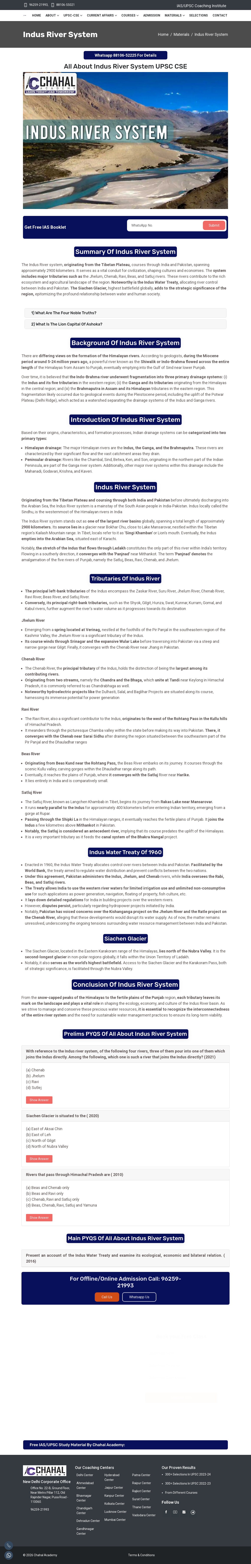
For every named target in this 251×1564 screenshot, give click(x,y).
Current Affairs (100, 15)
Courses (128, 15)
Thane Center (141, 1507)
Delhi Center (85, 1475)
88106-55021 (65, 5)
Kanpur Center (114, 1495)
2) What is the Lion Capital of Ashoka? (66, 324)
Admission (151, 15)
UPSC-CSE (71, 15)
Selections (198, 15)
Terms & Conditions (141, 1555)
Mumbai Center (115, 1519)
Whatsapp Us (139, 1301)
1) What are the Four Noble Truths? (63, 313)
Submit (214, 225)
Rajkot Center (141, 1491)
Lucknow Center (115, 1511)
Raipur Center (141, 1483)
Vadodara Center (144, 1515)
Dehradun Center (88, 1521)
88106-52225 (124, 55)
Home (36, 15)
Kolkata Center (114, 1503)
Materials (173, 15)
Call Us (107, 1301)
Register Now (181, 1398)
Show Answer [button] (39, 1100)
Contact (220, 15)
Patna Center (141, 1475)
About (51, 15)
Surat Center (141, 1499)
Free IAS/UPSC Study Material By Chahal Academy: (77, 1444)
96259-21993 (38, 5)
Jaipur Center (113, 1487)
